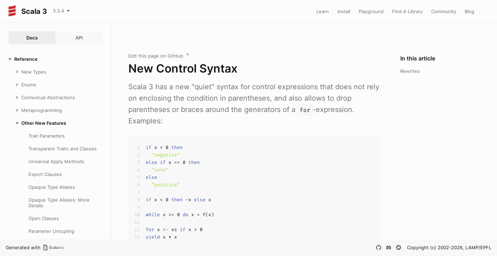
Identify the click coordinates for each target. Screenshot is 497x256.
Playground (371, 11)
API (79, 38)
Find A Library (407, 11)
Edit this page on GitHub (155, 56)
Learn (322, 11)
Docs (32, 38)
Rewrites (410, 71)
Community (443, 11)
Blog (469, 11)
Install (343, 11)
